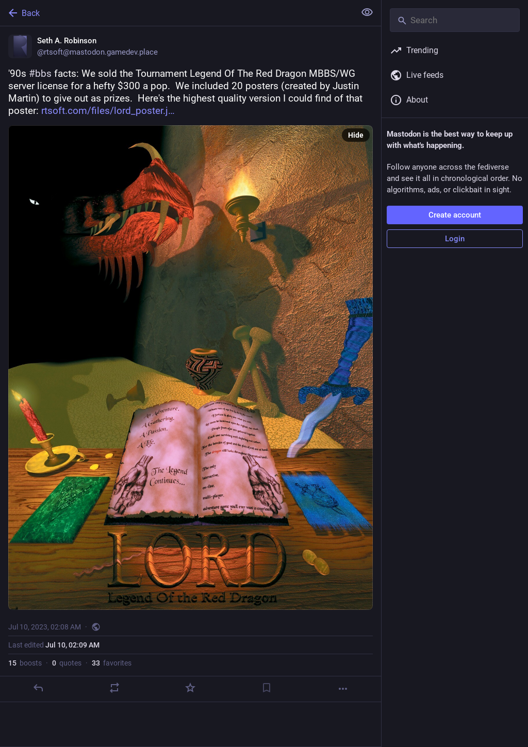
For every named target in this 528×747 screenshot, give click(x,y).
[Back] (176, 13)
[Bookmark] (266, 688)
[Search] (455, 20)
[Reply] (38, 688)
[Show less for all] (367, 12)
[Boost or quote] (114, 688)
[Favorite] (190, 688)
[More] (343, 689)
